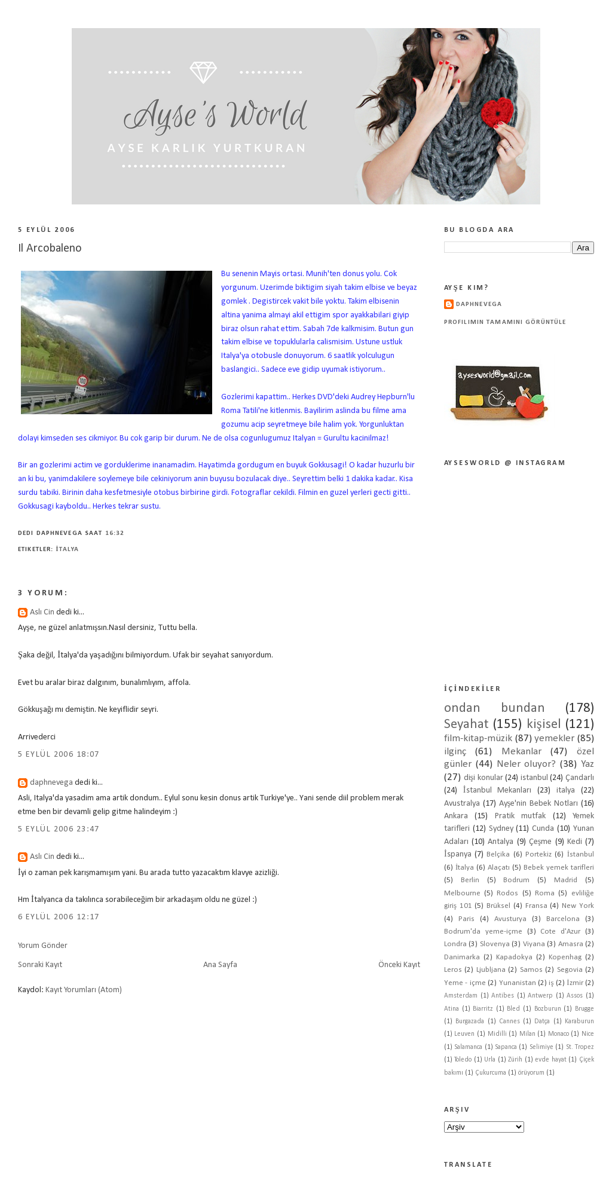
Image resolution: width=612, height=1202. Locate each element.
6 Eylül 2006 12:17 (59, 917)
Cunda (543, 828)
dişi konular (483, 777)
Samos (531, 970)
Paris (466, 919)
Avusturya (510, 919)
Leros (453, 970)
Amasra (570, 944)
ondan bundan (494, 708)
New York (578, 906)
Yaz (587, 764)
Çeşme (540, 841)
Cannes (509, 1021)
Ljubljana (491, 970)
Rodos (507, 893)
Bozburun (547, 1009)
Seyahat (466, 725)
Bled (513, 1009)
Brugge (584, 1009)
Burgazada (469, 1021)
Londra (455, 944)
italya (565, 790)
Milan (527, 1034)
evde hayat (551, 1059)
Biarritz (483, 1009)
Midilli (497, 1034)
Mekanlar (521, 752)
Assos (575, 995)
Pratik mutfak (520, 816)
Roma (545, 893)
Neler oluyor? (526, 764)
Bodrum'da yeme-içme (483, 931)
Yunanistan (517, 983)
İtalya (67, 549)
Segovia (570, 970)
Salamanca (468, 1047)
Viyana (534, 944)
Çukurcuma (490, 1072)
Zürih (515, 1059)
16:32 (115, 533)
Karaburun (579, 1021)
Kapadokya (514, 957)
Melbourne (462, 893)
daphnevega (51, 782)
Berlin (470, 880)
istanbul (534, 777)
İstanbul (580, 854)
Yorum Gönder (43, 945)
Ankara (456, 816)
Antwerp (540, 995)
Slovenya (495, 944)
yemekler (554, 738)
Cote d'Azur (560, 931)
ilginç (455, 752)
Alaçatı (499, 867)
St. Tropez (580, 1047)
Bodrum (516, 880)
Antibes (502, 995)
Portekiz (538, 854)
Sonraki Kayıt (40, 965)
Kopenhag (565, 957)
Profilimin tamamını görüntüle (505, 322)
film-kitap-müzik (478, 738)
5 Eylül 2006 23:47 (59, 829)
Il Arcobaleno (50, 249)
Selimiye (541, 1047)
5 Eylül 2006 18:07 (59, 754)
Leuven (464, 1034)
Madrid (565, 880)
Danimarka (462, 957)
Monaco (558, 1034)
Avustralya (462, 803)
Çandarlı (579, 777)
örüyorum (531, 1072)
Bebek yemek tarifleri (559, 867)
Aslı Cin (42, 612)
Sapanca (506, 1047)
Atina (451, 1009)
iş (551, 983)
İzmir (575, 983)
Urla (489, 1059)
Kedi (574, 841)
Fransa (536, 906)
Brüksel (498, 906)
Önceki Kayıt (399, 965)
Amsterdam (461, 995)
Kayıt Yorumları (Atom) (83, 990)
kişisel (544, 725)
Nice (588, 1034)
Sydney (501, 828)
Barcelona (563, 919)
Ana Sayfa (220, 965)
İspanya (458, 854)
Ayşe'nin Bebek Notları (538, 803)
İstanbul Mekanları (497, 790)
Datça (542, 1021)
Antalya (500, 841)
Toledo (463, 1059)
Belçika (498, 854)
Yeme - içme (465, 983)
